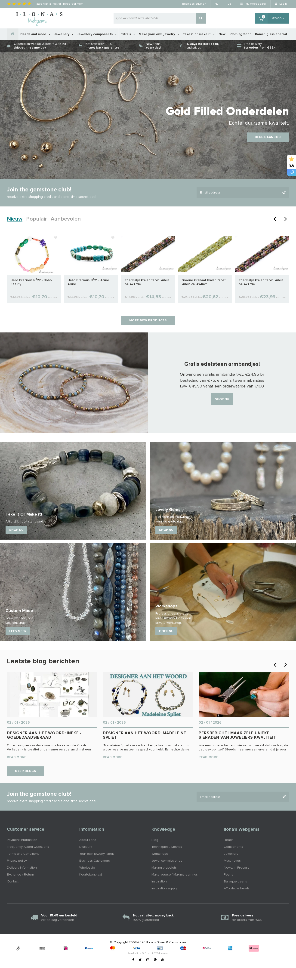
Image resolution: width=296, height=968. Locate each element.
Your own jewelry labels (96, 853)
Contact (12, 881)
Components (233, 846)
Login (281, 4)
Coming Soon (240, 34)
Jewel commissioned (166, 860)
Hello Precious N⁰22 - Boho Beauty (31, 282)
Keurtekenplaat (90, 874)
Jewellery (63, 34)
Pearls (228, 874)
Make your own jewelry (159, 34)
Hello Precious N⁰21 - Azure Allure (88, 282)
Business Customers (94, 860)
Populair (36, 219)
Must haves (232, 860)
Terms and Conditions (23, 853)
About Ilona (87, 840)
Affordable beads (237, 888)
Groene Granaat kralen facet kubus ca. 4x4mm (204, 282)
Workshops (159, 853)
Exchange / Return (20, 874)
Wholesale (87, 867)
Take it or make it (199, 34)
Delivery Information (22, 867)
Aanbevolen (66, 219)
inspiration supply (164, 888)
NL (216, 4)
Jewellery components (97, 34)
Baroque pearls (235, 881)
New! (222, 34)
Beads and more (35, 34)
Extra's (127, 34)
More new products (147, 320)
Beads (228, 840)
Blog (154, 840)
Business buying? (194, 4)
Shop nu (222, 399)
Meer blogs (25, 771)
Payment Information (22, 840)
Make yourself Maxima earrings (174, 874)
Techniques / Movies (166, 846)
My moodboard (253, 4)
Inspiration (159, 881)
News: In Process (236, 867)
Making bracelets (164, 867)
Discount (85, 846)
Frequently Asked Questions (28, 846)
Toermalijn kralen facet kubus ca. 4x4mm (147, 282)
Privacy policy (17, 860)
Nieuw (14, 219)
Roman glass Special (271, 34)
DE (229, 4)
